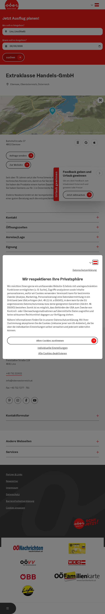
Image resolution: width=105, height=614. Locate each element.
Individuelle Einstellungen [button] (53, 348)
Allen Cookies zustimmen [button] (50, 340)
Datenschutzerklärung (85, 269)
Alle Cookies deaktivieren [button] (52, 353)
